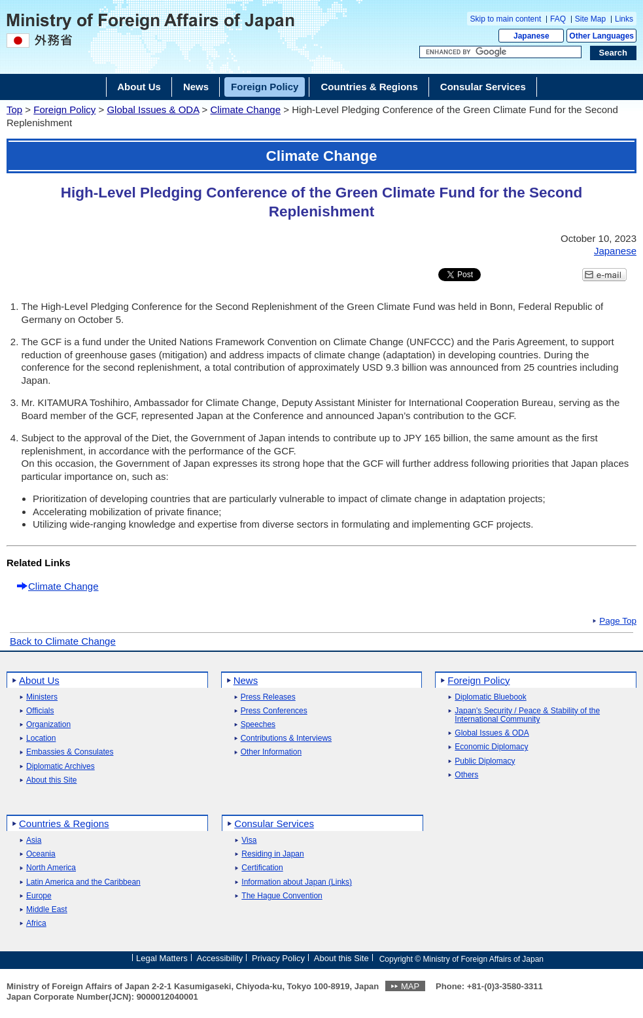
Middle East (46, 910)
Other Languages (601, 36)
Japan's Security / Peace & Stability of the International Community (527, 715)
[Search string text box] (500, 52)
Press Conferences (274, 711)
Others (466, 775)
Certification (262, 868)
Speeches (258, 725)
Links (624, 19)
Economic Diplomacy (491, 747)
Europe (39, 896)
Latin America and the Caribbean (83, 882)
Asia (33, 840)
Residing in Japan (272, 854)
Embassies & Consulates (69, 752)
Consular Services (274, 823)
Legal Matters (162, 958)
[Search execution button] (613, 53)
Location (41, 738)
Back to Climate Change (63, 641)
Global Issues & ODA (153, 109)
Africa (36, 923)
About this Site (51, 780)
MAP (410, 986)
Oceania (41, 854)
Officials (40, 711)
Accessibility (220, 958)
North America (51, 868)
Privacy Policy (278, 958)
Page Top (617, 621)
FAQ (558, 19)
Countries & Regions (64, 823)
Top (14, 109)
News (246, 680)
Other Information (271, 752)
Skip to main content (506, 19)
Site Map (590, 19)
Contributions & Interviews (286, 738)
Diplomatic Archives (60, 766)
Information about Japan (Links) (296, 882)
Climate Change (245, 109)
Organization (48, 725)
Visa (248, 840)
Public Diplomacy (485, 761)
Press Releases (268, 697)
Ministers (42, 697)
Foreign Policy (64, 109)
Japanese (531, 36)
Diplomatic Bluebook (490, 697)
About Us (39, 680)
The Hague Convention (281, 896)
